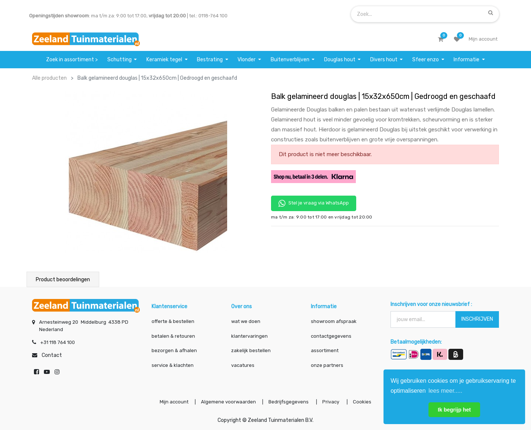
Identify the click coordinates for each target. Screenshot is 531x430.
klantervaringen (249, 336)
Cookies (362, 402)
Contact (52, 355)
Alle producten (49, 78)
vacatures (242, 365)
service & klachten (173, 365)
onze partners (327, 365)
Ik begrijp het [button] (454, 410)
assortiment (325, 350)
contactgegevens (331, 336)
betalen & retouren (173, 336)
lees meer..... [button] (445, 391)
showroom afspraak (334, 321)
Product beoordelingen (63, 279)
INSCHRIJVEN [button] (477, 319)
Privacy (331, 402)
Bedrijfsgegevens (289, 402)
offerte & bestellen (173, 321)
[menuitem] (72, 59)
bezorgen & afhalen (174, 350)
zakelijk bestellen (251, 350)
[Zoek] (490, 12)
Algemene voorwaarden (228, 402)
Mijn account (174, 402)
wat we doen (245, 321)
